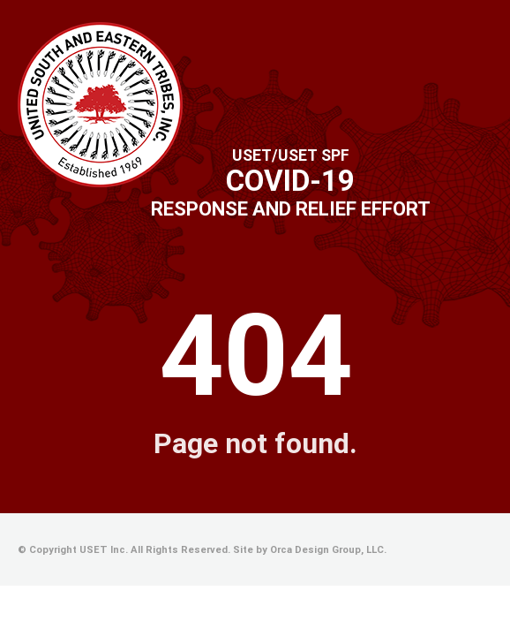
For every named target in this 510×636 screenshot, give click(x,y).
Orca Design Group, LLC (327, 550)
